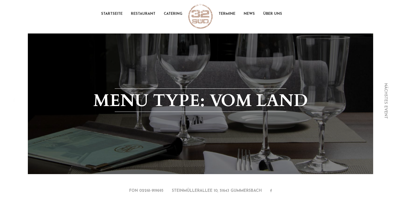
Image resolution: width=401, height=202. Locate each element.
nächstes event (385, 101)
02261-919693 (151, 191)
